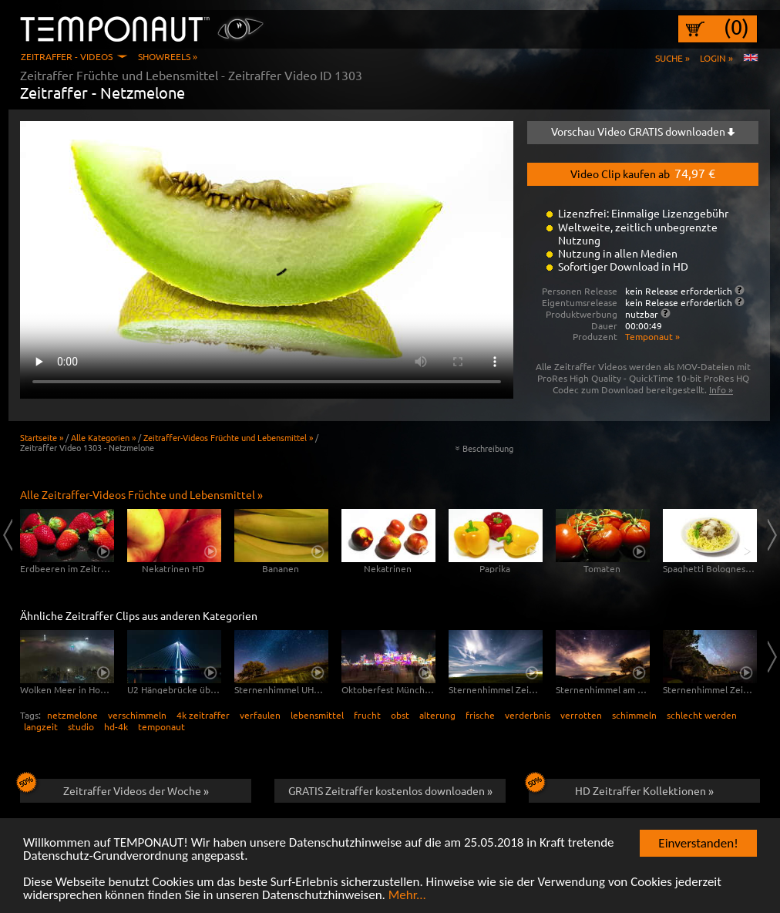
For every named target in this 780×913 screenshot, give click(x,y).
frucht (367, 715)
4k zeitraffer (203, 715)
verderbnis (527, 715)
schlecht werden (702, 715)
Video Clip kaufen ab (642, 172)
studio (81, 726)
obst (400, 715)
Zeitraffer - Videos (67, 56)
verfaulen (260, 715)
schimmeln (634, 715)
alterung (437, 715)
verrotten (581, 715)
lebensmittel (317, 715)
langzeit (41, 726)
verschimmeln (137, 715)
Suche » (672, 58)
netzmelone (72, 715)
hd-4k (116, 726)
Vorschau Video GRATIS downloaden (643, 131)
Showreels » (167, 56)
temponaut (161, 726)
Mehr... (407, 896)
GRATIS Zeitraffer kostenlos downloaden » (390, 790)
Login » (716, 58)
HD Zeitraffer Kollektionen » (621, 788)
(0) (736, 27)
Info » (721, 389)
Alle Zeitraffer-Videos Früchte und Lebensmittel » (141, 494)
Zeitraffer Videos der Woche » (114, 788)
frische (480, 715)
